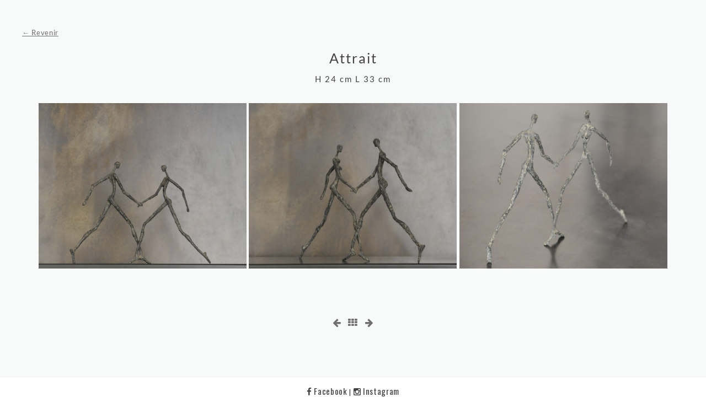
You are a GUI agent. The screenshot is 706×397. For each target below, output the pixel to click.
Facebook (328, 391)
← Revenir (40, 32)
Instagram (376, 391)
